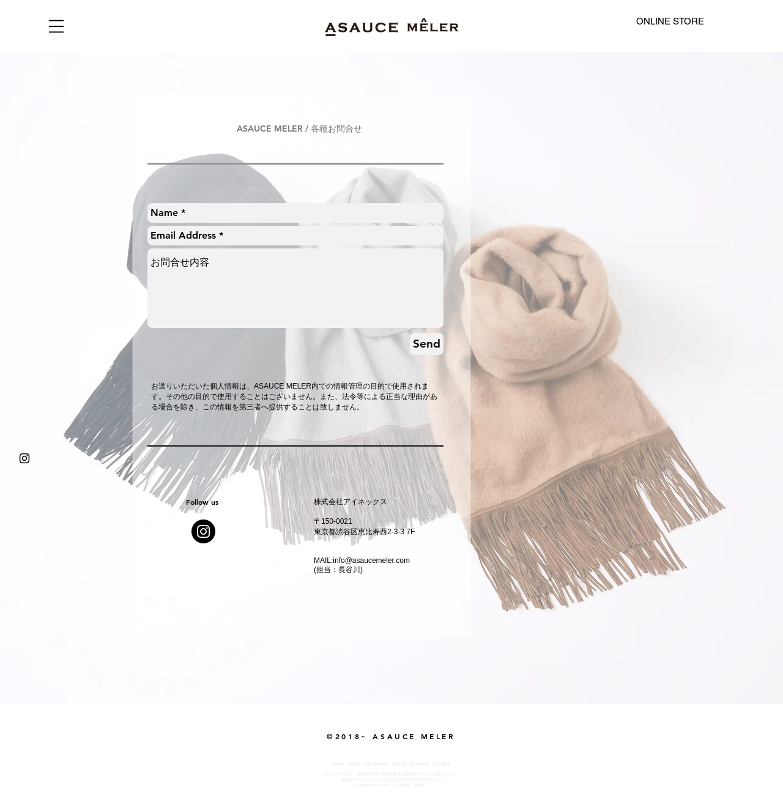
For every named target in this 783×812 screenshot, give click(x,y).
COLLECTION (376, 764)
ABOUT (354, 764)
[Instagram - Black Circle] (203, 531)
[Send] (426, 344)
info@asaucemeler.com (371, 560)
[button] (56, 26)
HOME (339, 764)
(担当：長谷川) (338, 569)
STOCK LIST (404, 764)
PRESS (423, 764)
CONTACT (441, 764)
